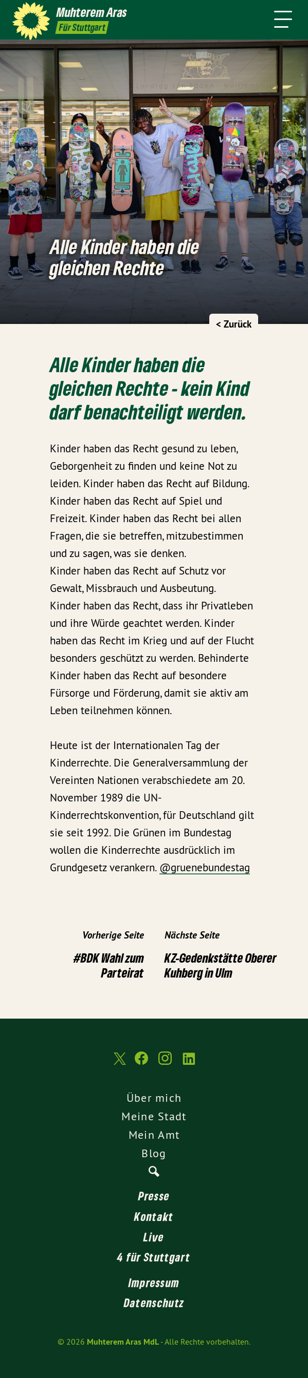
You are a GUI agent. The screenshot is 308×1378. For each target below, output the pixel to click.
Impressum (154, 1282)
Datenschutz (154, 1302)
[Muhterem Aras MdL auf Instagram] (165, 1063)
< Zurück (233, 324)
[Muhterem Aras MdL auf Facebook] (141, 1063)
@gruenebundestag (204, 867)
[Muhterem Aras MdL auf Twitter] (119, 1063)
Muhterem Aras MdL (123, 1341)
